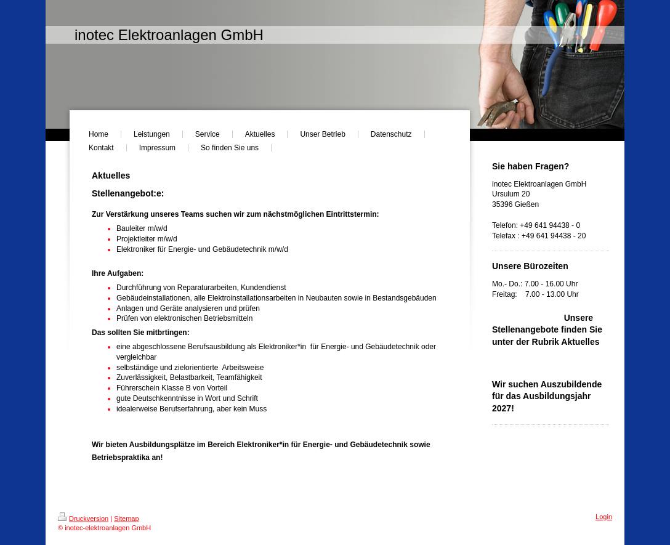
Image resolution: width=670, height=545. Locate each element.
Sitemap (126, 518)
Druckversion (83, 518)
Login (603, 516)
